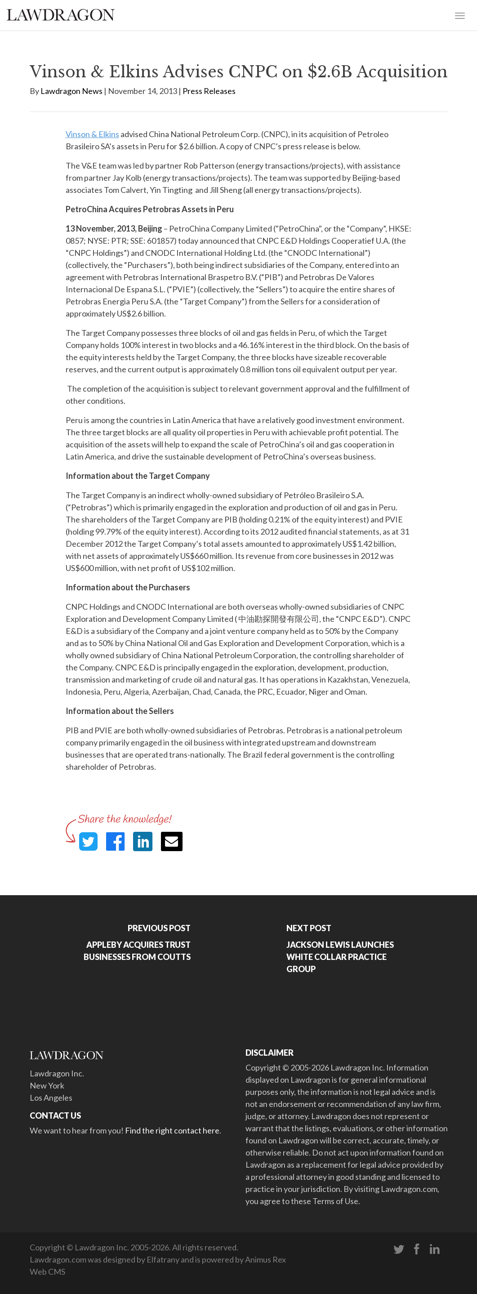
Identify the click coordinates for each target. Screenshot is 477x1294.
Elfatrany (163, 1259)
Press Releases (209, 91)
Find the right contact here (172, 1130)
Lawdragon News (71, 91)
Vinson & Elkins (92, 134)
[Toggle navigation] (460, 15)
